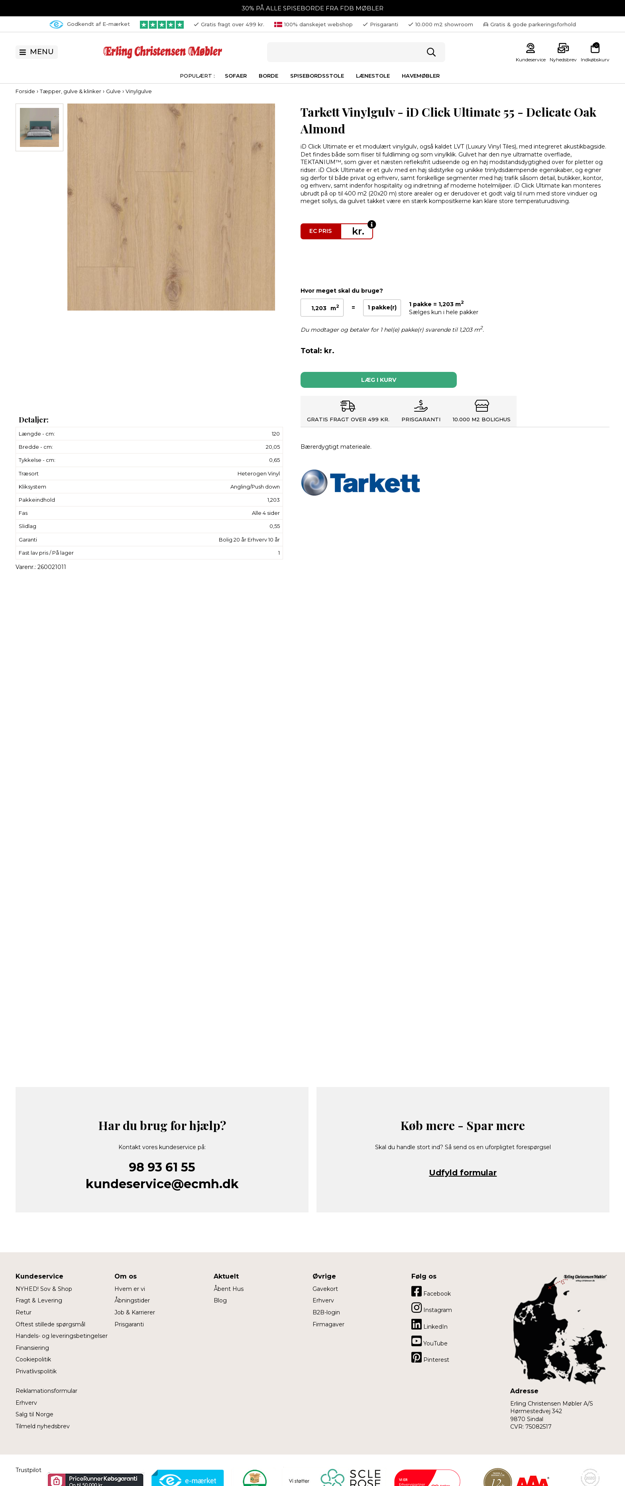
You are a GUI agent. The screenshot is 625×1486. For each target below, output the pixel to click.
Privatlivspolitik (36, 1371)
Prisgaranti (129, 1324)
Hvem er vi (129, 1288)
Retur (23, 1312)
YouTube (429, 1341)
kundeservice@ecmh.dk (162, 1184)
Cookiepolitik (33, 1359)
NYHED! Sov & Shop (44, 1288)
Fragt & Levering (39, 1300)
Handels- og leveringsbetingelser (62, 1335)
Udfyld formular (463, 1172)
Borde (268, 75)
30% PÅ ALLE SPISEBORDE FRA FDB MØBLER (312, 8)
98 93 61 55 (162, 1167)
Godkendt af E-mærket (89, 24)
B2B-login (326, 1312)
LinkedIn (429, 1324)
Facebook (431, 1291)
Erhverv (26, 1402)
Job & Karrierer (134, 1312)
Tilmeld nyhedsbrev (43, 1426)
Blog (220, 1300)
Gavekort (325, 1288)
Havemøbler (421, 75)
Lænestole (373, 75)
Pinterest (430, 1357)
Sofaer (236, 75)
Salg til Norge (34, 1414)
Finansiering (32, 1347)
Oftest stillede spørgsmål (50, 1324)
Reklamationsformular (46, 1390)
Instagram (431, 1308)
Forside (25, 91)
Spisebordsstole (317, 75)
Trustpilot (28, 1470)
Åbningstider (132, 1300)
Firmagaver (328, 1324)
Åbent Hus (229, 1288)
